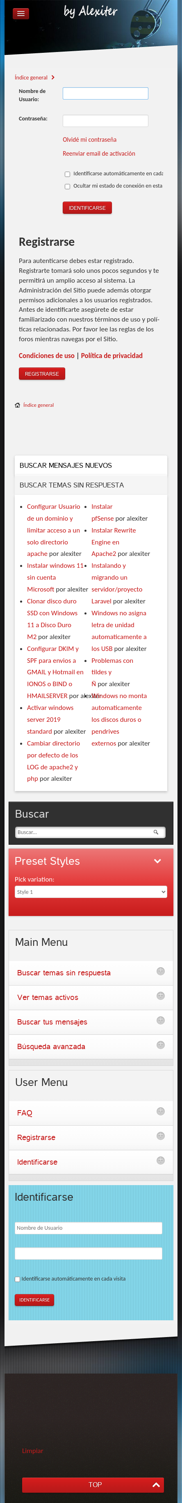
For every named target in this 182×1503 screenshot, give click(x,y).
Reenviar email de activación (99, 153)
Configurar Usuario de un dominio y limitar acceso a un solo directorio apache (53, 530)
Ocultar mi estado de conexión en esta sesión (121, 185)
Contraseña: (33, 118)
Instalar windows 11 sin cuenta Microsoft (55, 577)
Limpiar (32, 1450)
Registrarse (42, 374)
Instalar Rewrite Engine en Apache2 (113, 542)
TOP (95, 1485)
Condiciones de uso (47, 355)
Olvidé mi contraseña (89, 139)
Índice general (38, 405)
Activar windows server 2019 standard (50, 719)
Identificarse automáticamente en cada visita (121, 173)
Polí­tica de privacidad (112, 355)
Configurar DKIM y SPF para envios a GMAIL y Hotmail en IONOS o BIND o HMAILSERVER (55, 672)
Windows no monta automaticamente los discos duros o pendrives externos (119, 719)
